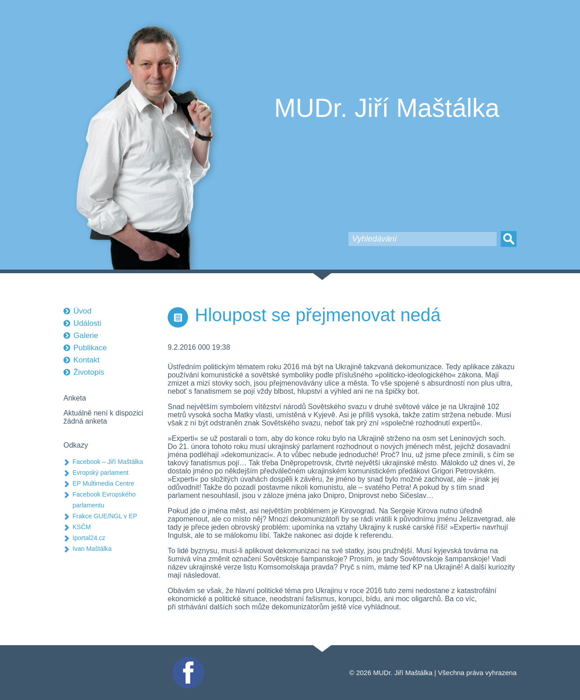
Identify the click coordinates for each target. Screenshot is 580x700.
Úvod (82, 311)
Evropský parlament (100, 472)
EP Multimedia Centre (103, 483)
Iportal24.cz (88, 537)
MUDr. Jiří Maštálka (386, 107)
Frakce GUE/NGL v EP (104, 516)
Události (87, 323)
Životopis (88, 372)
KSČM (81, 527)
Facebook (187, 660)
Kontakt (86, 360)
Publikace (90, 347)
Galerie (85, 335)
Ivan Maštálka (91, 548)
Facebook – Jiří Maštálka (107, 461)
